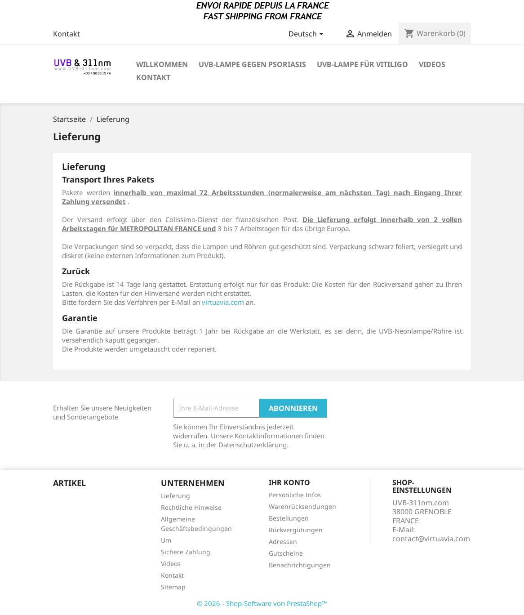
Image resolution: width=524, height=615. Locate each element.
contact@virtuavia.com (431, 539)
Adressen (283, 541)
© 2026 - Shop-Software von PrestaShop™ (262, 603)
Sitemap (173, 587)
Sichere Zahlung (185, 552)
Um (166, 540)
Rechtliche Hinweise (191, 507)
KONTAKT (153, 77)
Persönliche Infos (295, 494)
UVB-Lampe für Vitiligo (362, 64)
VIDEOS (432, 64)
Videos (171, 563)
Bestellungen (289, 518)
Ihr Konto (289, 482)
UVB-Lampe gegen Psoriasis (252, 64)
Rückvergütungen (296, 530)
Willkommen (162, 64)
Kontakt (66, 34)
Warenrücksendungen (302, 506)
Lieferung (175, 495)
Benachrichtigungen (300, 565)
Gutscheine (286, 553)
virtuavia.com (223, 302)
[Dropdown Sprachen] (308, 34)
